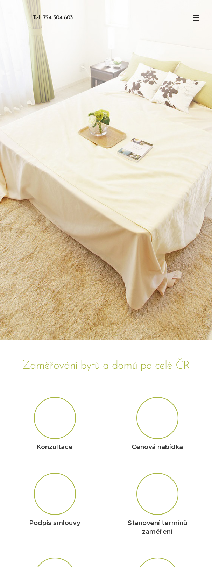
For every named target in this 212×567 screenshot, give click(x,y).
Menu (196, 17)
